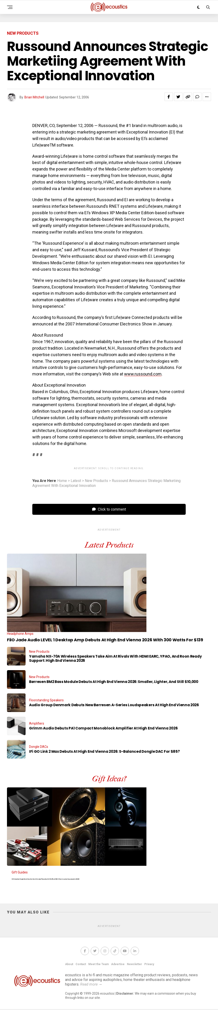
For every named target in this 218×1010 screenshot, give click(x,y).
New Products (96, 481)
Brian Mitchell (34, 97)
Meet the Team (98, 965)
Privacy (149, 965)
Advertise (118, 965)
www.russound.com (143, 373)
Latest (76, 481)
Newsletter (134, 965)
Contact (81, 965)
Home (62, 481)
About (69, 965)
